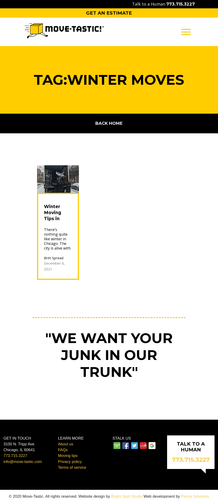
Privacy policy (70, 461)
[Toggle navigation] (186, 31)
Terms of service (72, 467)
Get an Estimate (109, 13)
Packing (109, 64)
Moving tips (68, 455)
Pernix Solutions (195, 496)
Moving (109, 53)
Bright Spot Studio (126, 496)
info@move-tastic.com (22, 461)
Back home (109, 123)
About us (65, 444)
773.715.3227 (15, 455)
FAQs (63, 450)
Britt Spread (53, 258)
